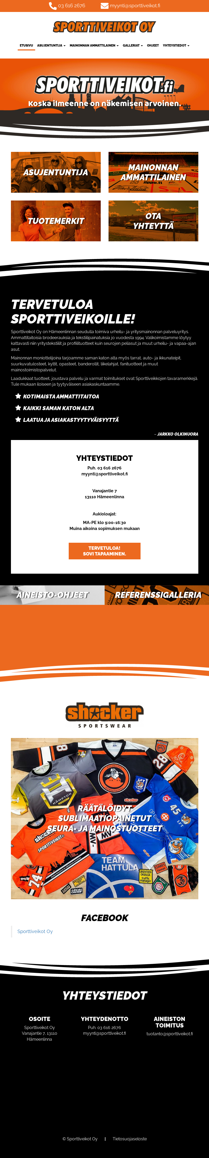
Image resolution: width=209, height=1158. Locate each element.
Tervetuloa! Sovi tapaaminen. (104, 551)
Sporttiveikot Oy (35, 931)
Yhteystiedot (176, 45)
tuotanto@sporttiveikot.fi (170, 1033)
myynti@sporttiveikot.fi (135, 5)
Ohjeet (153, 45)
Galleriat (133, 45)
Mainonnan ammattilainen (94, 45)
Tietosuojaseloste (130, 1138)
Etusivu (26, 45)
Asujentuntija (51, 45)
